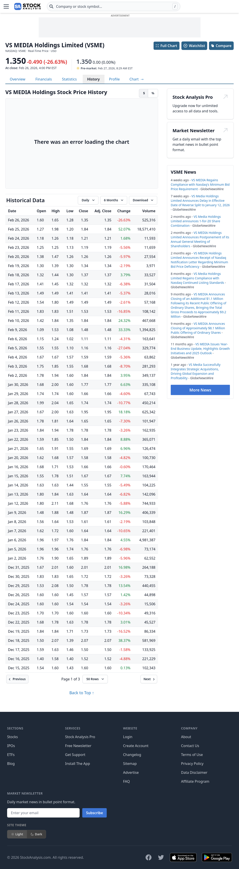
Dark (36, 834)
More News (200, 390)
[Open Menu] (6, 6)
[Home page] (27, 6)
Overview (17, 79)
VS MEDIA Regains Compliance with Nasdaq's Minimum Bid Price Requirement (200, 184)
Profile (114, 79)
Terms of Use (192, 754)
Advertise (131, 772)
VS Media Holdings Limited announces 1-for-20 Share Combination (196, 221)
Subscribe (94, 812)
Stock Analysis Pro (80, 736)
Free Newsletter (78, 745)
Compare (221, 45)
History (93, 79)
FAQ (126, 781)
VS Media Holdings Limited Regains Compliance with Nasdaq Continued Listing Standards (197, 278)
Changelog (132, 754)
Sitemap (130, 763)
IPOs (11, 745)
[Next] (149, 679)
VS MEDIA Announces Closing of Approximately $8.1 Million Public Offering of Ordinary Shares (198, 328)
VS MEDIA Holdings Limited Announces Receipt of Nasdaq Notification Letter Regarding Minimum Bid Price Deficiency (199, 260)
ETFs (11, 754)
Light (17, 834)
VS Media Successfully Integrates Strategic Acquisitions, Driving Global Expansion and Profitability (196, 371)
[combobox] (113, 6)
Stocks (12, 736)
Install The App (77, 763)
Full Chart (166, 45)
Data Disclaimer (194, 772)
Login (128, 736)
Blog (11, 763)
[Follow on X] (161, 857)
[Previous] (17, 679)
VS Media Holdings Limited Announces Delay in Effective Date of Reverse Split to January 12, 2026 (200, 200)
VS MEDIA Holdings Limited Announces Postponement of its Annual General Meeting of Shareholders (200, 239)
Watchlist (194, 45)
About (186, 736)
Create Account (136, 745)
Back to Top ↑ (81, 692)
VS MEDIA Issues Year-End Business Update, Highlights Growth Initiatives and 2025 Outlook (200, 348)
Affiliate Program (195, 781)
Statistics (69, 79)
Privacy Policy (192, 763)
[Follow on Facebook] (148, 857)
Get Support (75, 754)
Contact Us (190, 745)
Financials (43, 79)
